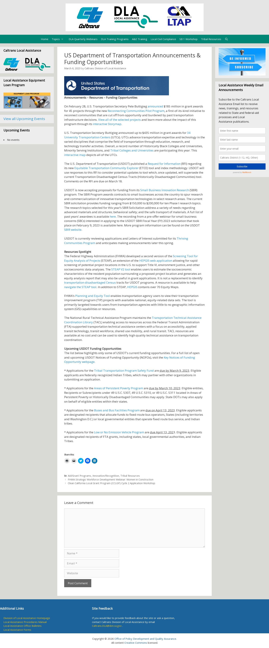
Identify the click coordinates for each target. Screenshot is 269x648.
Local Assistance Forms (17, 629)
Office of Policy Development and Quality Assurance (145, 638)
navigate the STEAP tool (80, 287)
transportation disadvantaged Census (90, 282)
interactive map (75, 155)
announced (155, 106)
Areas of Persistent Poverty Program (118, 388)
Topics (59, 39)
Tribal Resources (211, 39)
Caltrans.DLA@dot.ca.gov (107, 625)
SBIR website (72, 230)
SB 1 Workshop (188, 39)
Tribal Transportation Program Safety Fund (124, 371)
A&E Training (139, 39)
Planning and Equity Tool (92, 296)
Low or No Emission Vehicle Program (119, 432)
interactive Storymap (107, 124)
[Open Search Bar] (226, 39)
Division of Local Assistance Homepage (26, 618)
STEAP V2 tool (120, 269)
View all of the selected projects (119, 120)
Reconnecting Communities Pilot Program (136, 111)
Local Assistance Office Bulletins (22, 625)
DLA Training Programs (115, 39)
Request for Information (164, 164)
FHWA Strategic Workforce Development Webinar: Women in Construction (110, 479)
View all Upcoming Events (24, 118)
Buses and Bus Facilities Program (117, 410)
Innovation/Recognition (105, 475)
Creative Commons (135, 642)
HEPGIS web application (156, 261)
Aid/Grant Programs (79, 475)
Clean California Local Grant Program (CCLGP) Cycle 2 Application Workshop (111, 483)
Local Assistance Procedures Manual (25, 622)
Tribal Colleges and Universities (132, 150)
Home (44, 39)
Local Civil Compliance (163, 39)
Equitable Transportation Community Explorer (106, 168)
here (113, 216)
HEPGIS (132, 287)
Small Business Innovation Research (164, 190)
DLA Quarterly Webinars (83, 39)
